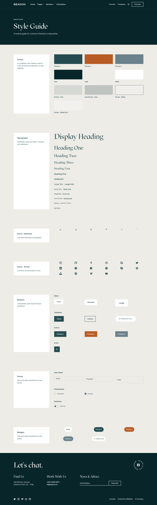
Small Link (66, 194)
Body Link (67, 189)
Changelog (121, 4)
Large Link (69, 184)
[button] (40, 4)
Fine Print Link (68, 198)
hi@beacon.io (52, 484)
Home (32, 4)
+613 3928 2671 (53, 482)
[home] (20, 4)
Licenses (112, 4)
